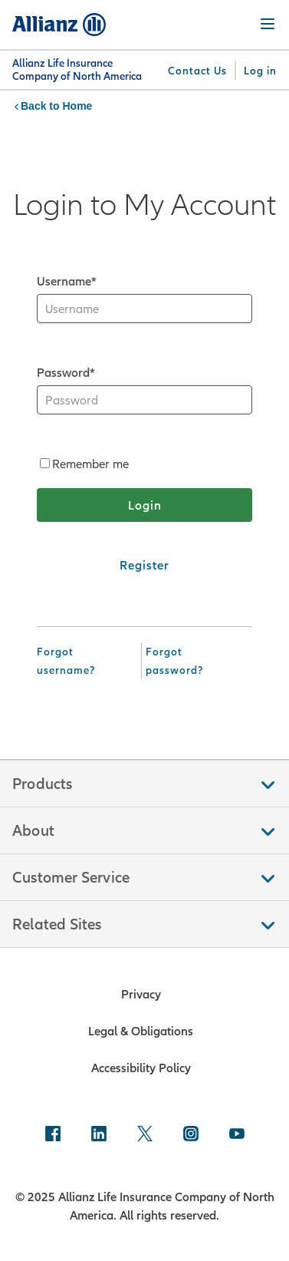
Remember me (84, 463)
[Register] (144, 565)
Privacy (141, 994)
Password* (66, 372)
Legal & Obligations (140, 1031)
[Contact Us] (197, 70)
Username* (67, 281)
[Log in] (260, 70)
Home (77, 106)
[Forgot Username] (86, 660)
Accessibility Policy (141, 1067)
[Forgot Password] (194, 660)
